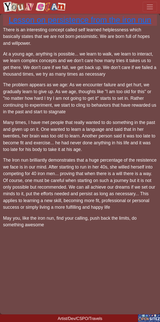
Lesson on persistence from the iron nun (80, 20)
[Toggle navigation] (150, 7)
